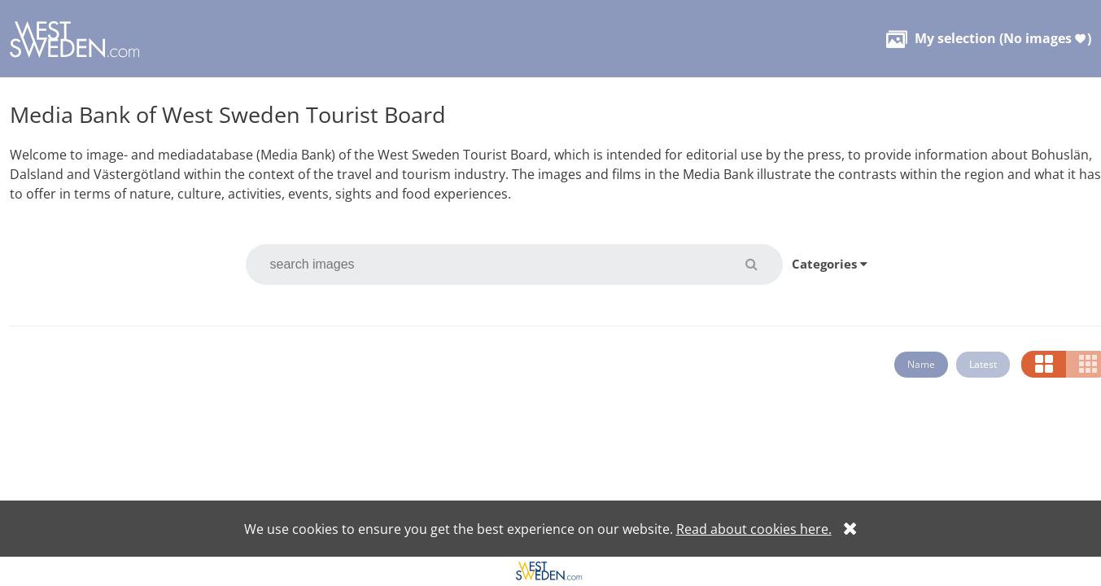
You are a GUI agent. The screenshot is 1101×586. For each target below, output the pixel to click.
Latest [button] (983, 364)
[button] (761, 264)
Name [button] (921, 364)
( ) (988, 38)
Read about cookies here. (754, 529)
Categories (829, 264)
